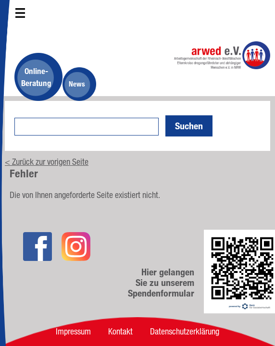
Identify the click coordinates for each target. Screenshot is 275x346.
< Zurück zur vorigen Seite (46, 161)
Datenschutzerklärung (184, 331)
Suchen (189, 126)
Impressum (73, 331)
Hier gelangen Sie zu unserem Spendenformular (161, 282)
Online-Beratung (36, 77)
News (77, 83)
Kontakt (120, 331)
